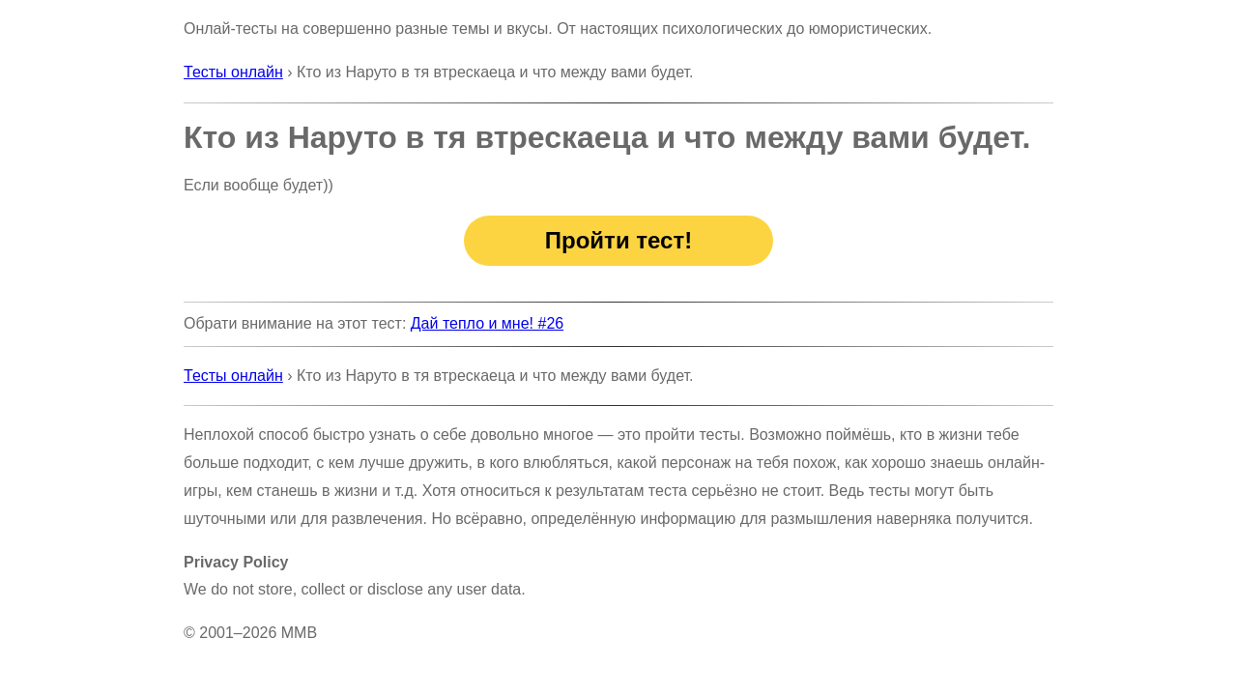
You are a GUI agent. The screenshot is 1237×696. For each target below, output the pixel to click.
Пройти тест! (618, 240)
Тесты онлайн (233, 72)
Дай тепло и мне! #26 (487, 323)
